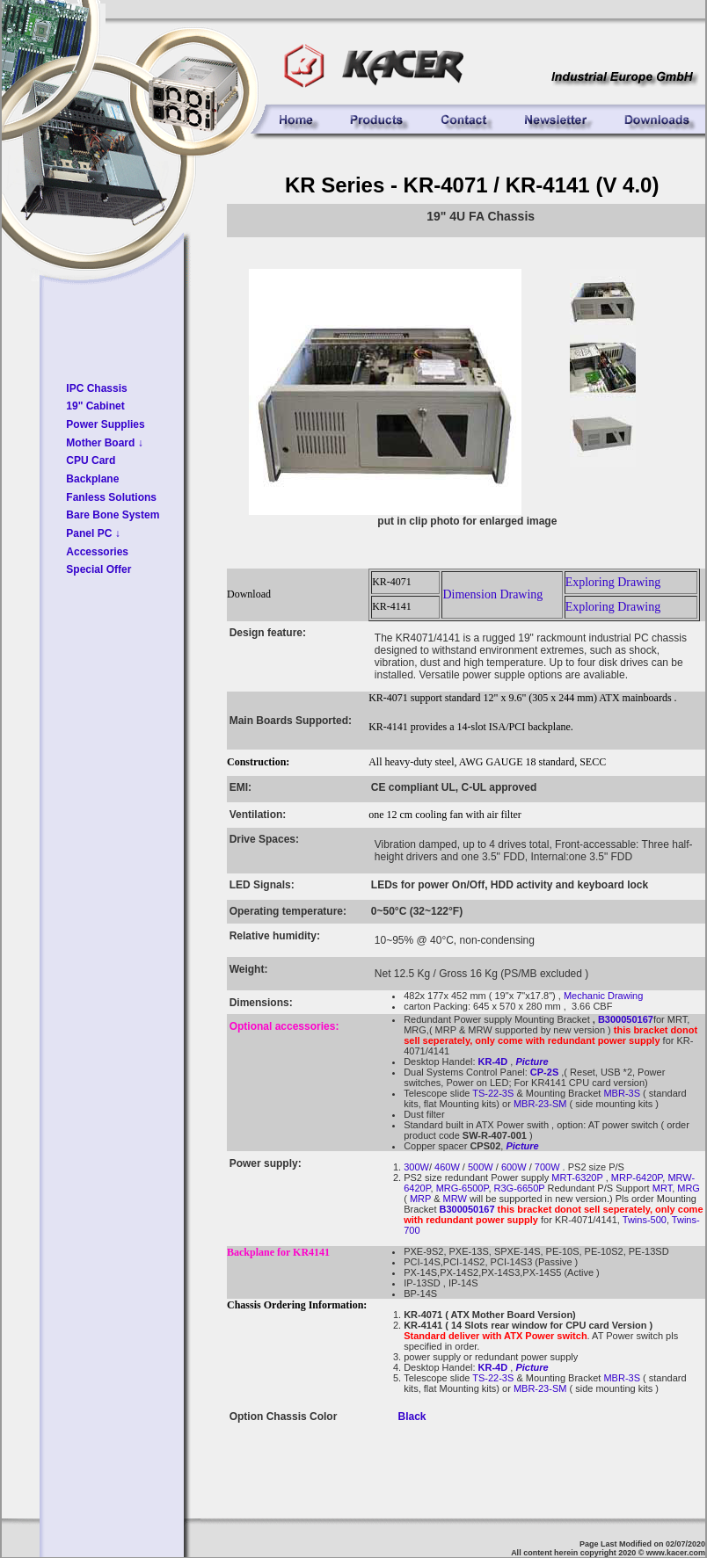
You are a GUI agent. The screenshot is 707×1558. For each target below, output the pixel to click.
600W (514, 1167)
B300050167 (625, 1019)
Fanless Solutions (111, 497)
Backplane (92, 479)
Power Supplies (105, 424)
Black (412, 1416)
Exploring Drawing (612, 582)
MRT (661, 1188)
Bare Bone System (112, 515)
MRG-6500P (462, 1188)
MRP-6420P (637, 1177)
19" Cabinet (95, 406)
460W (446, 1167)
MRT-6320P (576, 1177)
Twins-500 (645, 1219)
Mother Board (104, 443)
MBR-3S (620, 1093)
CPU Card (90, 460)
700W (547, 1167)
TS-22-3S (493, 1093)
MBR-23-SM (540, 1103)
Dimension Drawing (492, 594)
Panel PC (93, 533)
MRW (455, 1198)
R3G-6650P (517, 1188)
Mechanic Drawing (603, 995)
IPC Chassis (96, 388)
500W (479, 1167)
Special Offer (98, 569)
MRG (688, 1188)
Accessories (97, 552)
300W (416, 1167)
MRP (420, 1198)
